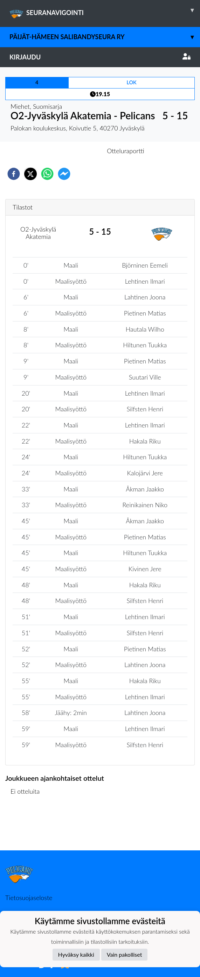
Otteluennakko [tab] (76, 151)
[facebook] (13, 174)
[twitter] (30, 174)
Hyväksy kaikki (76, 954)
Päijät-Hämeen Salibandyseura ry (104, 37)
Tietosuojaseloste (28, 897)
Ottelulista (28, 826)
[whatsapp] (47, 174)
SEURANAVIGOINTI (104, 10)
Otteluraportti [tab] (125, 151)
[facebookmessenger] (64, 174)
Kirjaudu (100, 57)
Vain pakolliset (124, 954)
